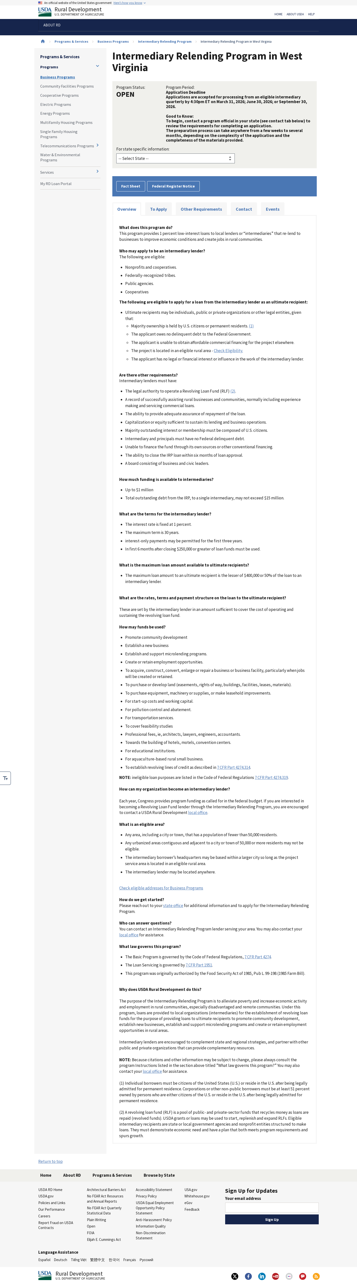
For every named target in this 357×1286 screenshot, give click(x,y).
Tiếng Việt (79, 1259)
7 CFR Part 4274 (257, 957)
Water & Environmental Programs (60, 157)
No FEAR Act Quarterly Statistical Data (104, 1210)
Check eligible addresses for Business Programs (161, 888)
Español (44, 1259)
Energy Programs (55, 113)
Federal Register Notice (173, 186)
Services (47, 172)
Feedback (191, 1209)
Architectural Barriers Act (106, 1189)
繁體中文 (97, 1259)
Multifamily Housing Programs (66, 122)
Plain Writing (96, 1219)
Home (278, 14)
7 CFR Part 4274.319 (271, 777)
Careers (44, 1216)
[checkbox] (5, 778)
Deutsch (60, 1259)
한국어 (114, 1259)
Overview (126, 209)
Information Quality (151, 1226)
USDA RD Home (50, 1189)
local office (197, 812)
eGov (188, 1202)
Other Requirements (201, 209)
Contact (244, 209)
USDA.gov (46, 1196)
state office (173, 905)
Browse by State (159, 1175)
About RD (72, 1175)
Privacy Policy (146, 1196)
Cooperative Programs (59, 95)
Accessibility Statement (154, 1189)
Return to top (50, 1161)
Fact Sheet (130, 186)
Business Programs (113, 41)
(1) (251, 326)
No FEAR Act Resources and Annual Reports (105, 1199)
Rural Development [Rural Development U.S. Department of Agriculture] (75, 12)
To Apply (158, 209)
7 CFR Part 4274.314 (233, 767)
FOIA (90, 1232)
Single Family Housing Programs (59, 134)
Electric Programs (55, 104)
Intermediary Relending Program (165, 41)
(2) (232, 391)
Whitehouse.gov (197, 1196)
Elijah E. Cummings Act (104, 1239)
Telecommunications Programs (67, 145)
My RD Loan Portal (56, 183)
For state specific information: (142, 149)
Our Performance (51, 1209)
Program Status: (130, 87)
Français (129, 1259)
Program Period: (180, 87)
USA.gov (190, 1189)
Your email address (243, 1198)
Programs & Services (71, 41)
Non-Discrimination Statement (150, 1235)
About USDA (295, 14)
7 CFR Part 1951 (199, 965)
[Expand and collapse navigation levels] (97, 66)
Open (91, 1226)
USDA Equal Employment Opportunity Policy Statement (155, 1207)
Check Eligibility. (228, 350)
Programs (49, 66)
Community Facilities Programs (67, 86)
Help (311, 14)
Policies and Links (51, 1202)
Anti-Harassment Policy (154, 1219)
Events (272, 209)
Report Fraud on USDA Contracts (55, 1225)
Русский (146, 1259)
